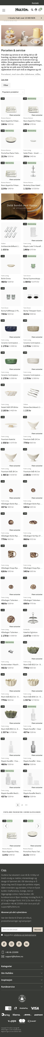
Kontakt (35, 3)
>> (26, 805)
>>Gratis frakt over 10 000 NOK (21, 18)
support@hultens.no (10, 906)
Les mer (4, 79)
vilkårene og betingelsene (25, 935)
